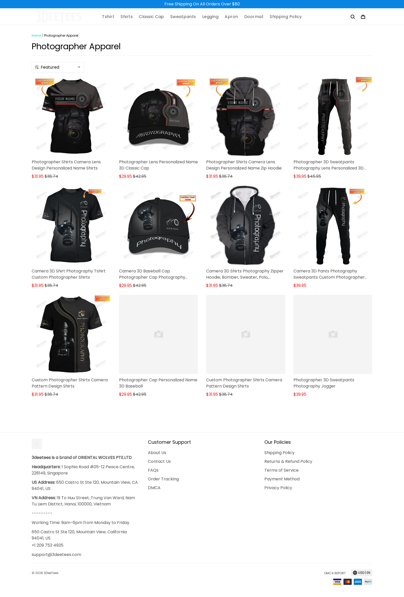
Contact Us (159, 461)
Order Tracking (163, 479)
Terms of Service (281, 470)
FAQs (153, 470)
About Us (157, 453)
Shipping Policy (279, 453)
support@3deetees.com (56, 555)
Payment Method (282, 479)
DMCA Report (335, 573)
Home (36, 35)
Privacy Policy (278, 488)
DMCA (154, 488)
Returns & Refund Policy (288, 461)
